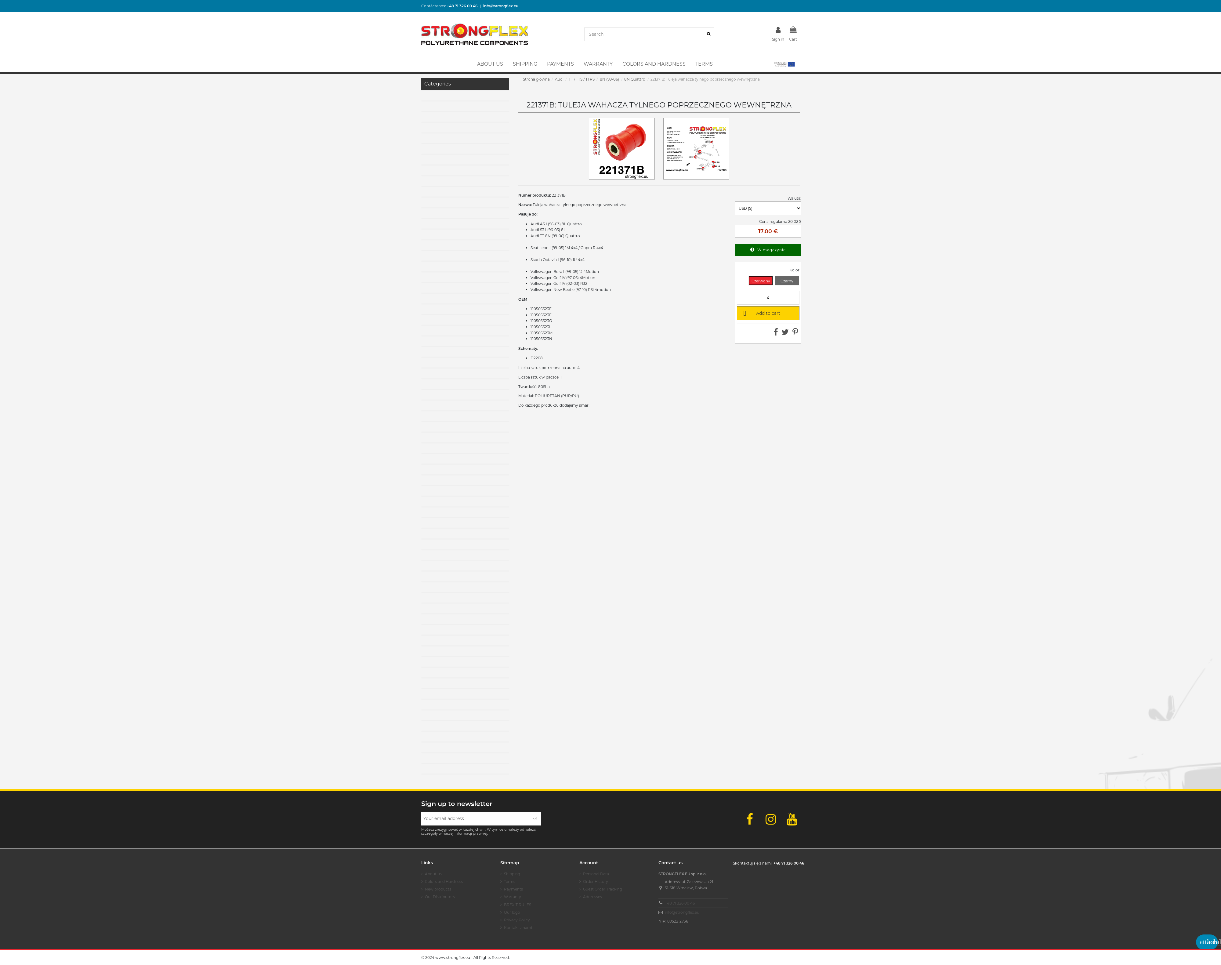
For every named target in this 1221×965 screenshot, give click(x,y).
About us (433, 874)
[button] (784, 64)
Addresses (592, 896)
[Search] (708, 34)
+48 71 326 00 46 (680, 903)
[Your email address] (474, 818)
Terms (509, 881)
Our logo (512, 912)
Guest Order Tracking (602, 889)
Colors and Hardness (444, 881)
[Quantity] (768, 298)
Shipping (512, 874)
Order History (595, 881)
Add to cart (760, 313)
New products (438, 889)
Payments (513, 889)
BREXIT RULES (517, 904)
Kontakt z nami (518, 927)
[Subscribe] (534, 818)
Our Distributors (440, 896)
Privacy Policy (517, 920)
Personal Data (596, 874)
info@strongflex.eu (682, 912)
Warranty (512, 896)
